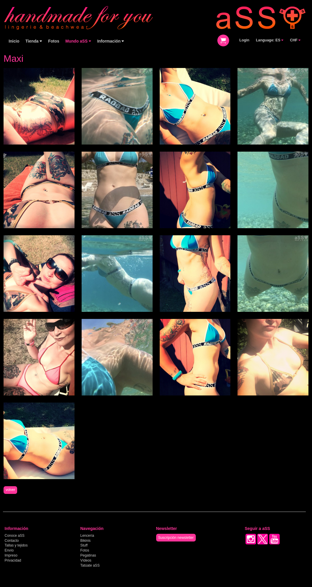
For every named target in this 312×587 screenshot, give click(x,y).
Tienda (33, 41)
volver (10, 490)
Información (110, 41)
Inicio (14, 41)
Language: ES (269, 40)
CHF (295, 40)
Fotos (53, 41)
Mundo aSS (78, 41)
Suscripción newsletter (176, 538)
